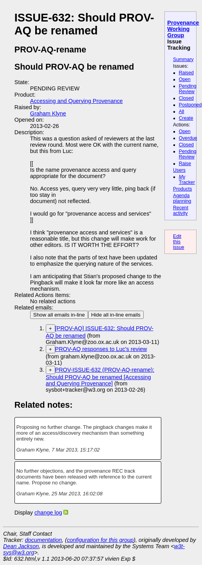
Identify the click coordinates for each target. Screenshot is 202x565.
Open (185, 79)
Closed (186, 98)
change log (48, 512)
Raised (186, 73)
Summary (183, 59)
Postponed (190, 105)
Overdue (188, 138)
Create (186, 118)
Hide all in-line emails (116, 315)
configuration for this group (100, 540)
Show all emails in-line (59, 315)
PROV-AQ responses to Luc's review (101, 349)
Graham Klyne (48, 113)
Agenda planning (182, 198)
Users (179, 170)
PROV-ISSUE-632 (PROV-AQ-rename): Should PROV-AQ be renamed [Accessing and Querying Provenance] (100, 377)
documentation (43, 540)
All (181, 111)
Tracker (187, 179)
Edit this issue (178, 242)
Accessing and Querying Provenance (76, 101)
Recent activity (180, 210)
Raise (185, 163)
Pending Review (188, 88)
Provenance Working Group (183, 29)
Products (182, 189)
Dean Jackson (21, 546)
